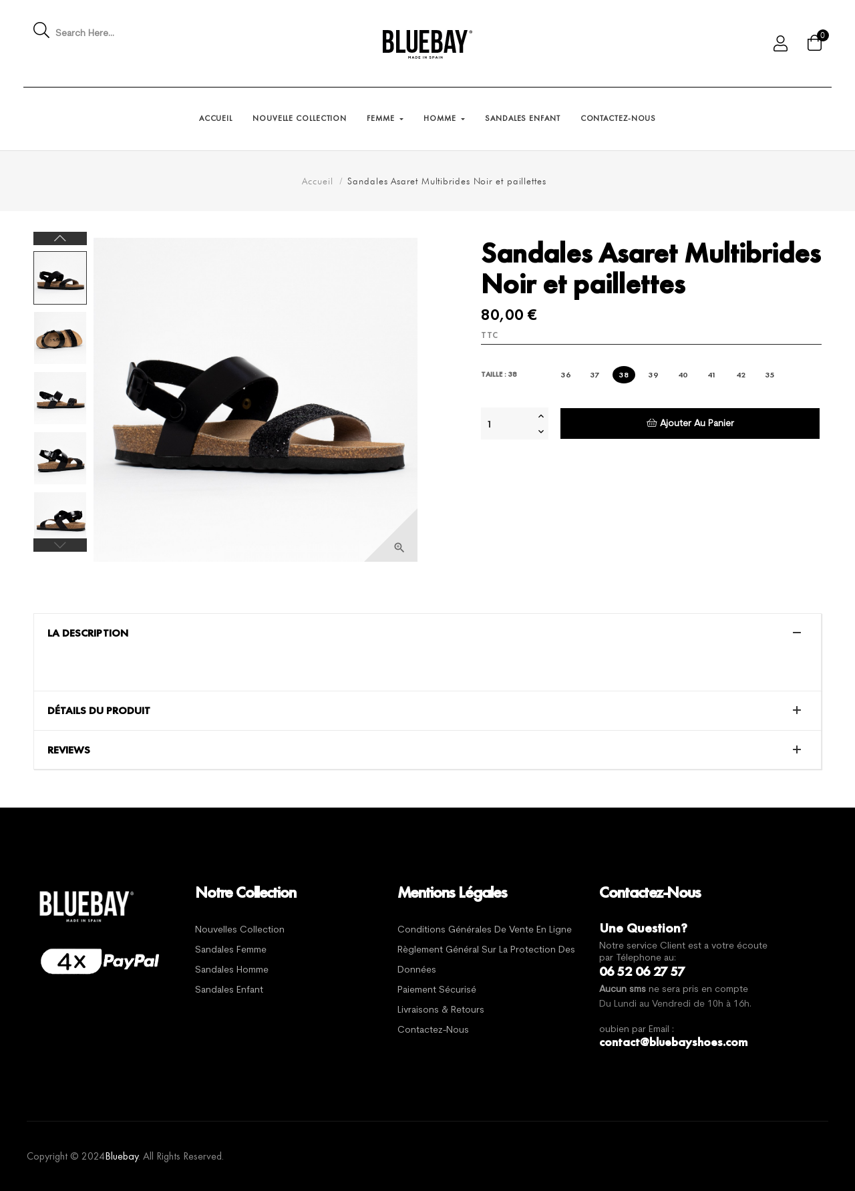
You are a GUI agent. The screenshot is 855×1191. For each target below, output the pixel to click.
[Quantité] (507, 423)
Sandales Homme (232, 970)
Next (60, 238)
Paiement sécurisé (436, 990)
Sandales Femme (231, 950)
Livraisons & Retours (440, 1010)
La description (87, 633)
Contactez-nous (433, 1030)
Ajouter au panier (690, 423)
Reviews (68, 750)
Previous (60, 545)
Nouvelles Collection (240, 930)
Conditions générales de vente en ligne (484, 930)
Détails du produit (98, 711)
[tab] (427, 633)
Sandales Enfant (229, 990)
